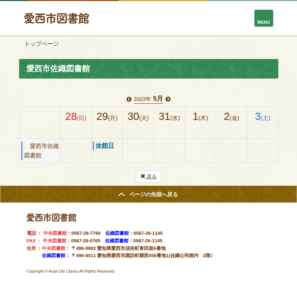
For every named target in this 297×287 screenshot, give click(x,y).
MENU (263, 22)
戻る (148, 176)
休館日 (105, 145)
